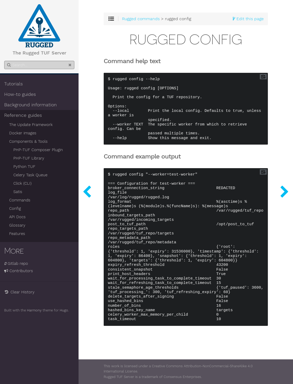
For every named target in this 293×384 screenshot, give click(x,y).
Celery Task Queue (30, 175)
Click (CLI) (22, 183)
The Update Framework (31, 124)
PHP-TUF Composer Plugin (38, 149)
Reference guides (23, 115)
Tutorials (13, 83)
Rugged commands (141, 19)
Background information (30, 104)
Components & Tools (28, 141)
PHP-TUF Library (28, 158)
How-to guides (20, 94)
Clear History (19, 292)
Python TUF (24, 166)
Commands (19, 200)
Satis (17, 191)
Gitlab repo (16, 263)
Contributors (18, 270)
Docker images (22, 133)
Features (17, 233)
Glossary (17, 225)
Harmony (34, 310)
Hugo (64, 310)
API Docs (17, 217)
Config (15, 208)
